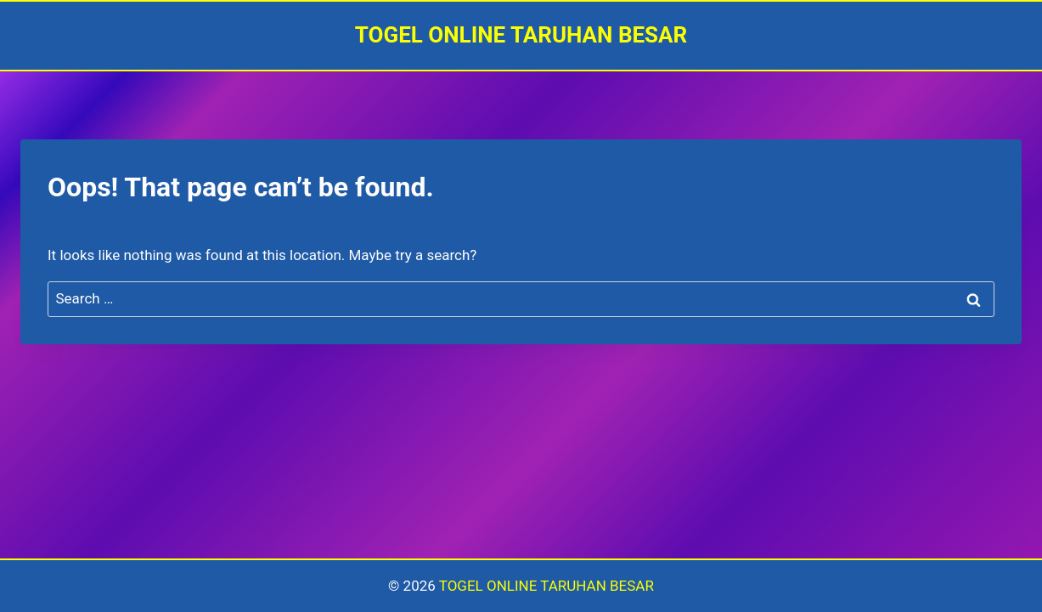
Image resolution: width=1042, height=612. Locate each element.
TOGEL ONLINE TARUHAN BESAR (546, 585)
